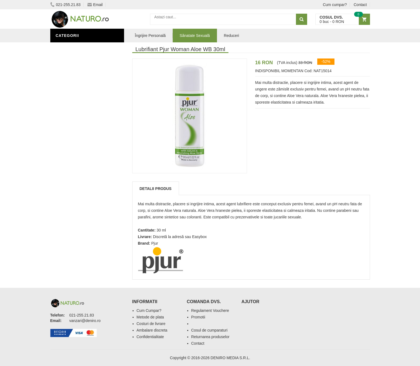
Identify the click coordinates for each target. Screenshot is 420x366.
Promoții (66, 187)
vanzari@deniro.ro (85, 320)
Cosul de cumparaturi (209, 330)
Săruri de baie (72, 211)
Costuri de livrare (151, 323)
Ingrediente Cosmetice (82, 203)
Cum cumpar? (335, 4)
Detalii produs (156, 188)
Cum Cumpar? (149, 310)
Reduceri (231, 35)
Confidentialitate (150, 337)
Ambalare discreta (152, 330)
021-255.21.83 (65, 4)
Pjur (154, 243)
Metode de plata (150, 317)
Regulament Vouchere (210, 310)
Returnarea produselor (210, 337)
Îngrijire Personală (79, 195)
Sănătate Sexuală (77, 47)
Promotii (198, 317)
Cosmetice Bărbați (77, 228)
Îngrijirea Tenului (76, 219)
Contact (360, 4)
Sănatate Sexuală (195, 35)
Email (95, 4)
